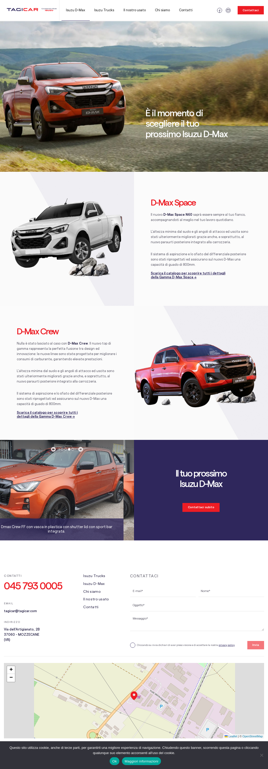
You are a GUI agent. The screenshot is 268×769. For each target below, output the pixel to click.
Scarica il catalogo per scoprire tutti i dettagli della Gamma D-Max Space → (188, 275)
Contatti (186, 10)
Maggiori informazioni (141, 761)
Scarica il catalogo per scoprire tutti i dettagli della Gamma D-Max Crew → (47, 414)
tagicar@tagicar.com (20, 611)
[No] (261, 755)
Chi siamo (162, 10)
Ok (114, 761)
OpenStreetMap (252, 736)
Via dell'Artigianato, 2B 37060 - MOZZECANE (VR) (22, 634)
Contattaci (251, 10)
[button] (134, 696)
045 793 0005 (33, 586)
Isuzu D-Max (75, 10)
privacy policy (227, 645)
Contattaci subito (201, 507)
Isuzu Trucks (104, 10)
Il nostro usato (135, 10)
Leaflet (231, 736)
